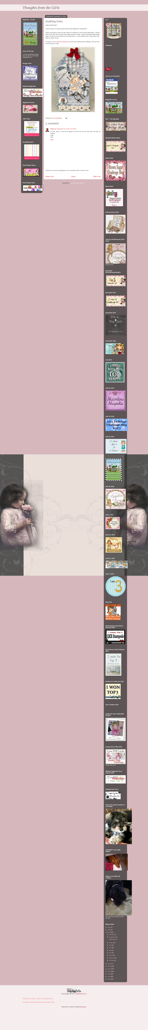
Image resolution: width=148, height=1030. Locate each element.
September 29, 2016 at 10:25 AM (66, 129)
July (110, 945)
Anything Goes (113, 939)
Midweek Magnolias (62, 41)
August (111, 942)
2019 (109, 927)
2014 (109, 966)
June (110, 947)
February (112, 958)
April (110, 953)
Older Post (97, 176)
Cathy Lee (53, 129)
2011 (109, 974)
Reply (52, 139)
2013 (109, 969)
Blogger (84, 1007)
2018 (109, 930)
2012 (109, 971)
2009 (109, 979)
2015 (109, 963)
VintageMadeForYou (80, 994)
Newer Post (49, 176)
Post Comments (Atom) (77, 183)
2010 (109, 976)
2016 (109, 932)
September (112, 937)
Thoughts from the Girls (41, 7)
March (111, 955)
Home (73, 176)
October (111, 934)
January (111, 960)
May (110, 950)
